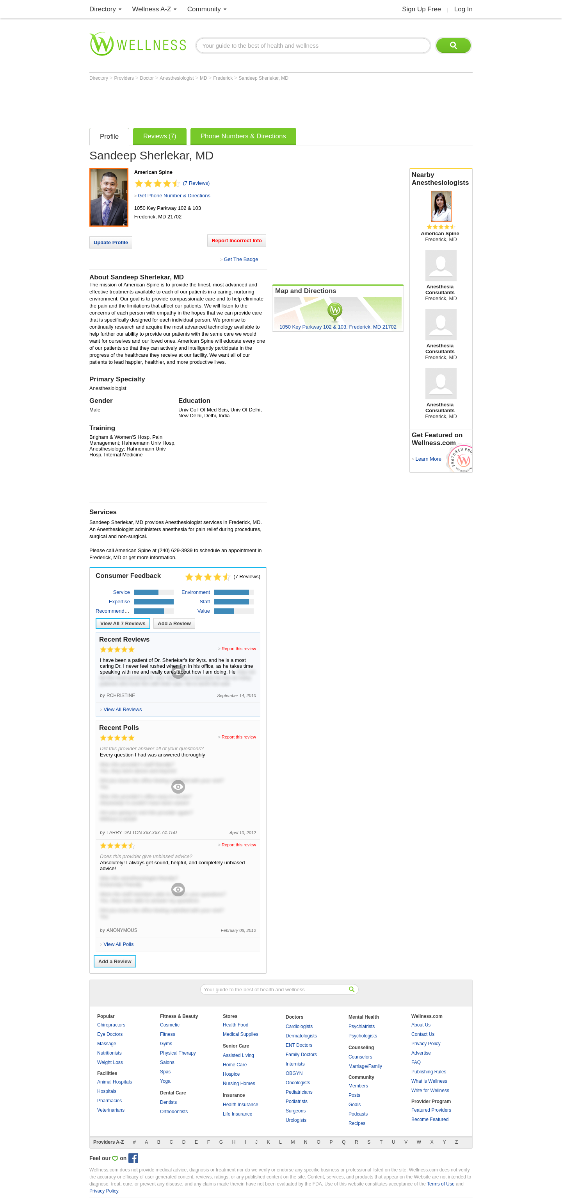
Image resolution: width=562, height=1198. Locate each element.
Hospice (231, 1074)
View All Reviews (123, 623)
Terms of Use (441, 1184)
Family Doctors (301, 1054)
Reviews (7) (159, 136)
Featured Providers (431, 1110)
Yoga (165, 1081)
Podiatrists (297, 1101)
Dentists (168, 1102)
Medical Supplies (240, 1034)
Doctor (147, 78)
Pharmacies (109, 1100)
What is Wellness (429, 1081)
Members (358, 1086)
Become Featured (429, 1119)
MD (204, 78)
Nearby (441, 179)
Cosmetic (170, 1025)
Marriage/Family (365, 1066)
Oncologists (298, 1082)
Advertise (421, 1053)
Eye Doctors (110, 1034)
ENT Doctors (299, 1045)
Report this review (239, 648)
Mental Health (364, 1017)
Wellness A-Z (151, 9)
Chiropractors (111, 1025)
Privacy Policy (426, 1043)
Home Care (235, 1064)
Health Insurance (240, 1104)
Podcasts (358, 1114)
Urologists (296, 1120)
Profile (109, 136)
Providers (124, 78)
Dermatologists (301, 1036)
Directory (102, 9)
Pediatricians (299, 1092)
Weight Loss (110, 1062)
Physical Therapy (178, 1053)
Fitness (167, 1034)
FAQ (416, 1062)
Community (204, 9)
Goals (355, 1104)
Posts (354, 1095)
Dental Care (173, 1093)
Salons (167, 1062)
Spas (165, 1072)
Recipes (357, 1123)
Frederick (223, 78)
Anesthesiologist (177, 78)
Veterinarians (110, 1110)
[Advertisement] (231, 102)
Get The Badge (241, 259)
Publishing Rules (428, 1072)
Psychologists (363, 1036)
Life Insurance (237, 1114)
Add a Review (174, 623)
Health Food (235, 1025)
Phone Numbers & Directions (243, 136)
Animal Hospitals (114, 1082)
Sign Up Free (421, 9)
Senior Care (236, 1046)
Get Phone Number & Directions (174, 195)
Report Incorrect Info (237, 240)
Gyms (166, 1043)
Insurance (234, 1095)
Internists (295, 1064)
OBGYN (294, 1073)
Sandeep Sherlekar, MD (263, 78)
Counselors (360, 1057)
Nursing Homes (239, 1083)
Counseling (361, 1047)
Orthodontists (174, 1111)
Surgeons (296, 1111)
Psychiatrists (362, 1026)
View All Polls (118, 944)
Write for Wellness (430, 1090)
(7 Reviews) (196, 183)
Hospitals (106, 1091)
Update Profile (111, 242)
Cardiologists (299, 1026)
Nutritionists (109, 1053)
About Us (420, 1025)
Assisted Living (238, 1055)
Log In (463, 9)
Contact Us (422, 1034)
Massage (106, 1043)
